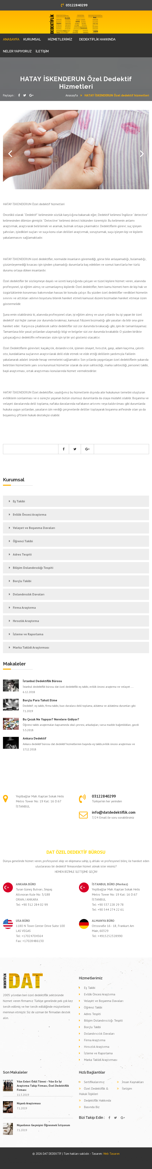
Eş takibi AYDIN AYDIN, (87, 1158)
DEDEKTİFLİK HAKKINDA (97, 39)
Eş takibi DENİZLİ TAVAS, (120, 1158)
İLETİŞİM (42, 51)
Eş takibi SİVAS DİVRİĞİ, (109, 1158)
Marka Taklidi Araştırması (31, 647)
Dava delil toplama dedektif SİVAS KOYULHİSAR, (99, 1160)
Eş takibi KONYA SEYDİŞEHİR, (36, 1158)
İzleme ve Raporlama (28, 634)
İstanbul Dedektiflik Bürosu (42, 681)
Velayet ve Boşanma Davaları (34, 528)
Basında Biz (92, 1107)
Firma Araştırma (24, 607)
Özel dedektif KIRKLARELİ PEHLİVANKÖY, (50, 1157)
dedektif (5, 1157)
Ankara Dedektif (34, 738)
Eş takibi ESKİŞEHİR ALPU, (98, 1158)
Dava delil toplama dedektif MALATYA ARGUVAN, (120, 1160)
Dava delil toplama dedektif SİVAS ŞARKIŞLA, (139, 1160)
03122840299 (74, 5)
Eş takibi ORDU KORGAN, (131, 1158)
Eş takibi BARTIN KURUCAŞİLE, (49, 1158)
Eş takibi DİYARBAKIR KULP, (23, 1158)
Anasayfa (72, 95)
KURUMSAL (32, 39)
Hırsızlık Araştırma (26, 621)
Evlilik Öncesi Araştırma (29, 514)
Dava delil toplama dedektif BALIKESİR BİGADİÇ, (59, 1160)
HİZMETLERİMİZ (60, 39)
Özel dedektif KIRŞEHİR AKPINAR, (109, 1157)
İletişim (127, 1088)
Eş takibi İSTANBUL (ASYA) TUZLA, (75, 1158)
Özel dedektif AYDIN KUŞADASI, (123, 1157)
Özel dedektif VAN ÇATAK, (81, 1157)
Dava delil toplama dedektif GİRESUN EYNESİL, (79, 1160)
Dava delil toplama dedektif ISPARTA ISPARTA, (13, 1162)
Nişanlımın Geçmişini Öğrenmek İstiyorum (43, 1125)
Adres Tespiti (22, 554)
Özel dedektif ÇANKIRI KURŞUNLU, (10, 1158)
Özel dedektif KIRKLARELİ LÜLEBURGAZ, (33, 1157)
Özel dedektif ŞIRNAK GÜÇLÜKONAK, (138, 1157)
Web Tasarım (111, 1154)
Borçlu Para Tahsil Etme (40, 700)
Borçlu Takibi (22, 581)
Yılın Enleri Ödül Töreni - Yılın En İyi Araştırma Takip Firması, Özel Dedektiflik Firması (43, 1086)
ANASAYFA (11, 39)
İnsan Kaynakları (133, 1082)
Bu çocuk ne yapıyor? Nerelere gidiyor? (51, 719)
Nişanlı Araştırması (29, 1103)
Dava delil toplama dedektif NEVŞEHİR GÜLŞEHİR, (33, 1162)
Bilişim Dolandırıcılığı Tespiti (33, 568)
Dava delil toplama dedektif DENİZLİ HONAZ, (40, 1160)
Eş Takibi (19, 501)
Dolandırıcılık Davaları (28, 594)
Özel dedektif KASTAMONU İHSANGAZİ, (15, 1157)
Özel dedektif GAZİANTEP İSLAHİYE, (67, 1157)
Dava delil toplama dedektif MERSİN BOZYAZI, (20, 1160)
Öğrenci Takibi (23, 541)
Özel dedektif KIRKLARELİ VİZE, (94, 1157)
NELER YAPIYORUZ (17, 51)
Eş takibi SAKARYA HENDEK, (62, 1158)
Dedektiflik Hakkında (97, 1100)
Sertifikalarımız (94, 1082)
